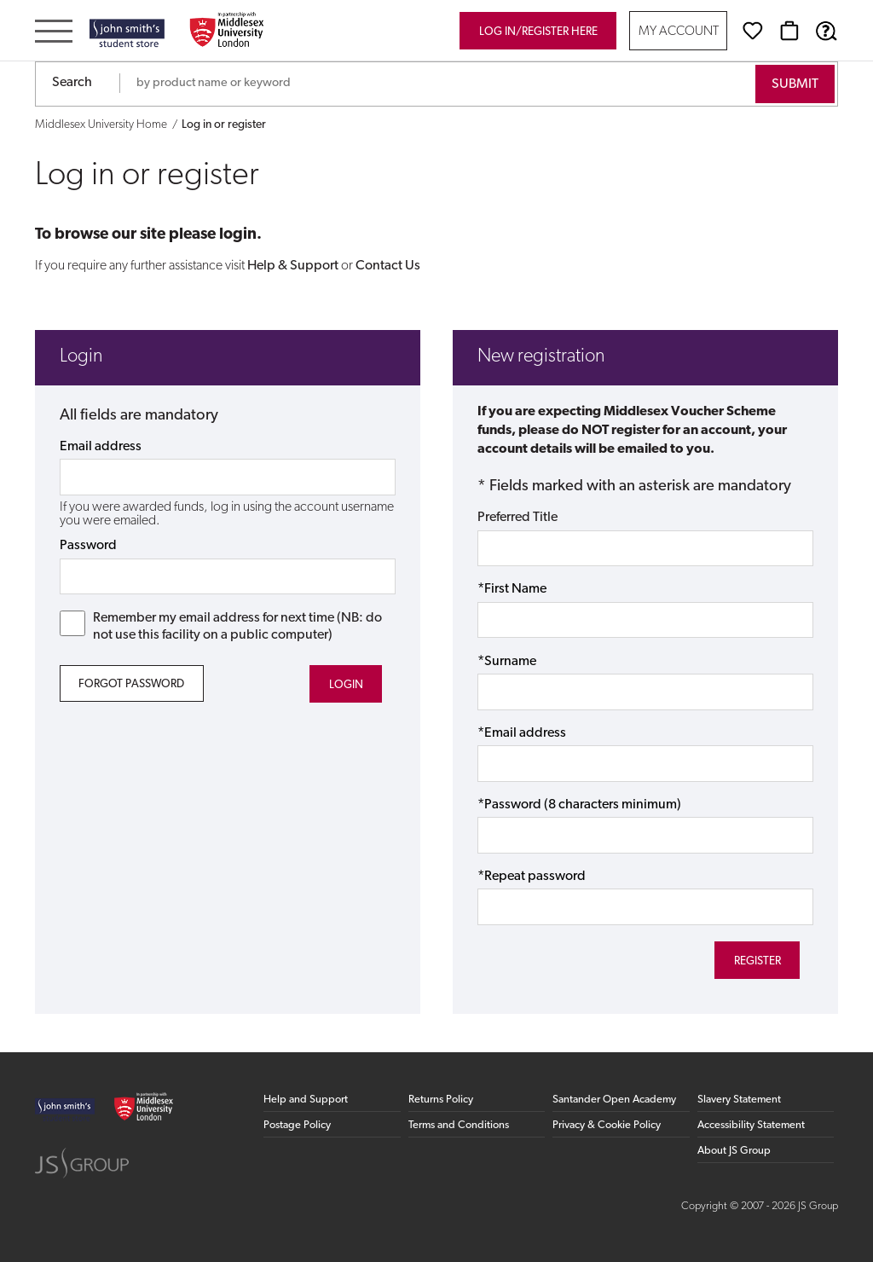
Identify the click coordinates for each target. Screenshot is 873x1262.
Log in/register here (538, 32)
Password (88, 546)
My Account (679, 32)
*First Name (511, 589)
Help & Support (292, 266)
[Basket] (789, 31)
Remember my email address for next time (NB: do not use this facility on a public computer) (221, 626)
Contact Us (388, 266)
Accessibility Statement (751, 1125)
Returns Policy (440, 1099)
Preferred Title (517, 517)
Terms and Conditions (458, 1125)
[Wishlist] (753, 31)
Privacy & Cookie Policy (606, 1125)
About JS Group (734, 1150)
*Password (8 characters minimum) (579, 805)
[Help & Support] (826, 31)
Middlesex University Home (101, 124)
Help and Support (305, 1099)
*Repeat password (531, 876)
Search (72, 83)
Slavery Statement (739, 1099)
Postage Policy (297, 1125)
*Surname (506, 662)
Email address (101, 447)
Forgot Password (131, 684)
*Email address (521, 733)
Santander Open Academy (614, 1099)
